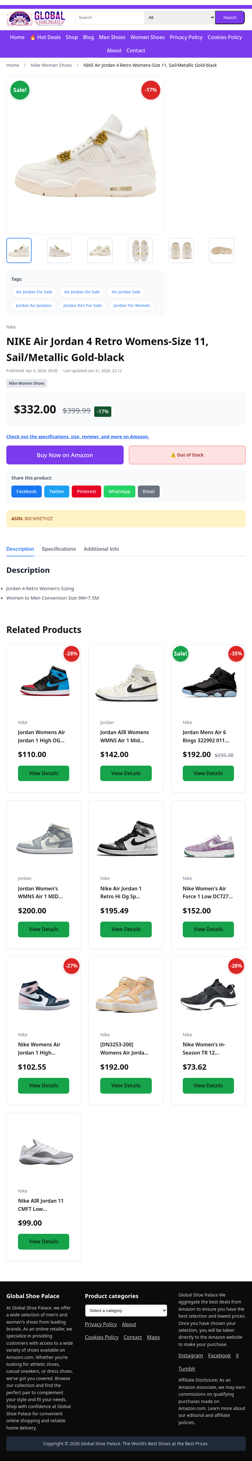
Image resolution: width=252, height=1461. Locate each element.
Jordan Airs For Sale (82, 305)
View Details (43, 773)
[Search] (109, 17)
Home (17, 37)
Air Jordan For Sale (34, 292)
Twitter (56, 491)
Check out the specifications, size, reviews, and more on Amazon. (77, 437)
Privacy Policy (186, 37)
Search (230, 17)
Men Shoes (112, 37)
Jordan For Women (132, 305)
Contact (135, 50)
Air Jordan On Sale (82, 292)
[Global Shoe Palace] (36, 17)
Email (149, 491)
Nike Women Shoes (51, 65)
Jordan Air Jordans (34, 305)
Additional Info (101, 549)
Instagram (191, 1355)
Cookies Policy (225, 37)
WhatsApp (120, 491)
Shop (72, 37)
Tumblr (187, 1368)
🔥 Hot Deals (45, 37)
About (114, 50)
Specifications (59, 549)
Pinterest (86, 491)
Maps (153, 1337)
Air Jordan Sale (126, 292)
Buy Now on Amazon (65, 455)
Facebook (26, 491)
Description (20, 549)
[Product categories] (126, 1310)
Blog (88, 37)
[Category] (179, 17)
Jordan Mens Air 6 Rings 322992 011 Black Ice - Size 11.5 (206, 740)
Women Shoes (148, 37)
